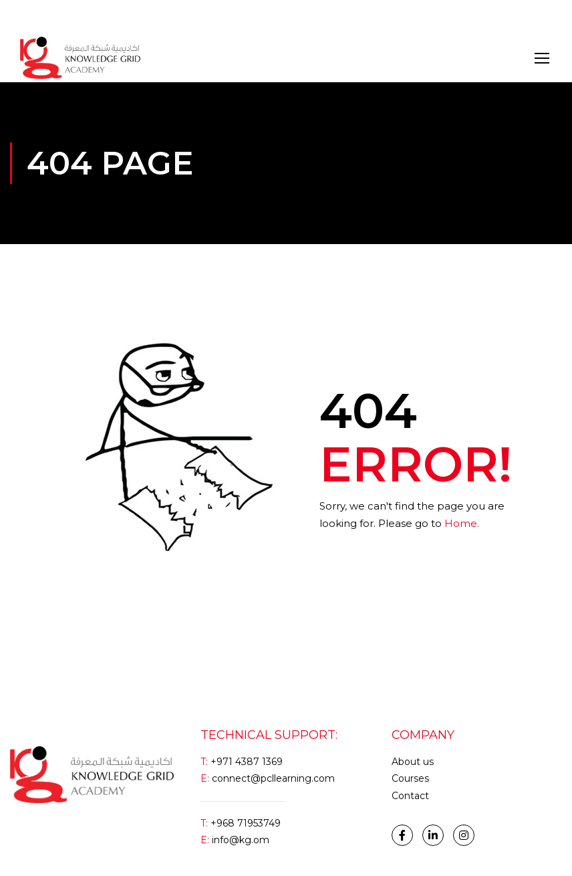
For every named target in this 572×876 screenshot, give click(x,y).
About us (413, 762)
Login (32, 16)
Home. (461, 523)
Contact (410, 796)
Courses (410, 778)
